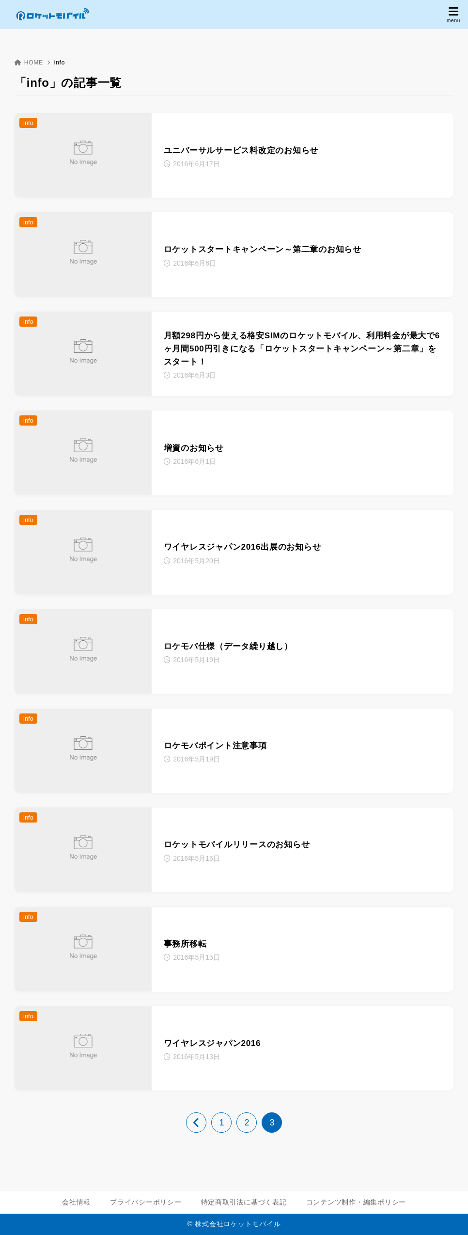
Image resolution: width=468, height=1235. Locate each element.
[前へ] (196, 1122)
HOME (29, 62)
